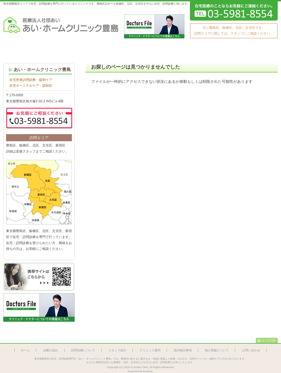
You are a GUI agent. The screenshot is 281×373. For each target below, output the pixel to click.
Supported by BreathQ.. (141, 371)
